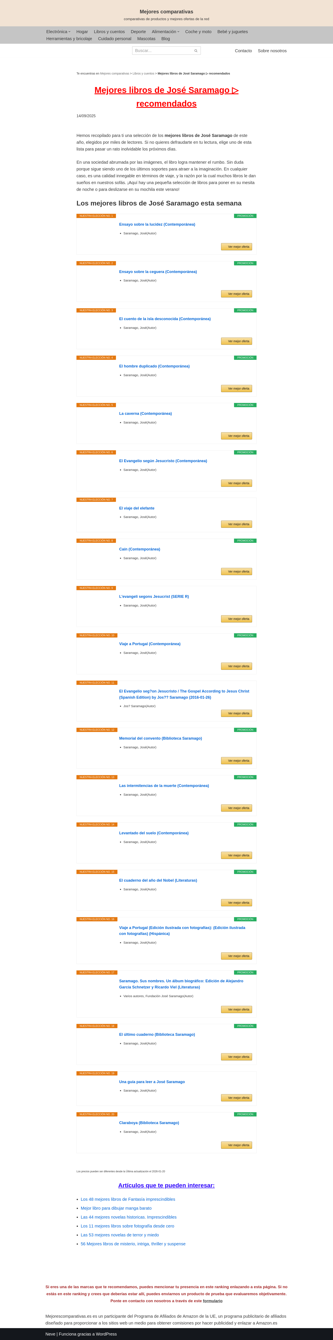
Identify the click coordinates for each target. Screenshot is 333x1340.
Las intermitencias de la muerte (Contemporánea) (164, 786)
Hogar (82, 31)
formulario (213, 1301)
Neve (50, 1334)
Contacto (243, 50)
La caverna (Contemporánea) (145, 413)
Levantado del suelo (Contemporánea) (154, 833)
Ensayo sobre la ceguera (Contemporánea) (158, 272)
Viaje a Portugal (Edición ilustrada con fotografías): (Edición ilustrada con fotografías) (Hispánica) (182, 931)
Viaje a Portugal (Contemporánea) (150, 644)
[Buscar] (161, 50)
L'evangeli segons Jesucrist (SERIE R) (154, 596)
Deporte (138, 31)
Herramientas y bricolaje (69, 38)
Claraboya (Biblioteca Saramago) (149, 1123)
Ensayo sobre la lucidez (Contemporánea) (157, 224)
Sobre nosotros (272, 50)
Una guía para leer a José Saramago (152, 1082)
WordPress (106, 1334)
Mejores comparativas (114, 73)
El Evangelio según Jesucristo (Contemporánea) (163, 461)
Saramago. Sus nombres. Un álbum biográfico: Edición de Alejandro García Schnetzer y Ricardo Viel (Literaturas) (181, 984)
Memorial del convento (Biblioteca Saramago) (160, 738)
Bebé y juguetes (232, 31)
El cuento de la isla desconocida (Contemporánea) (165, 319)
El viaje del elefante (136, 508)
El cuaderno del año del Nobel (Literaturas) (158, 880)
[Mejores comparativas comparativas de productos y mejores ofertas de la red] (166, 15)
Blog (165, 38)
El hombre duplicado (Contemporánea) (154, 366)
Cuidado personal (114, 38)
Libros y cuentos (109, 31)
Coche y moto (198, 31)
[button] (69, 32)
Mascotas (146, 38)
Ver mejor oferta (238, 246)
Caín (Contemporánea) (139, 549)
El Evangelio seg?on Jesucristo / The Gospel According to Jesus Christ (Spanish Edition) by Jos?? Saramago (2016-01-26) (184, 694)
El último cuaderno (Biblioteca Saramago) (157, 1034)
